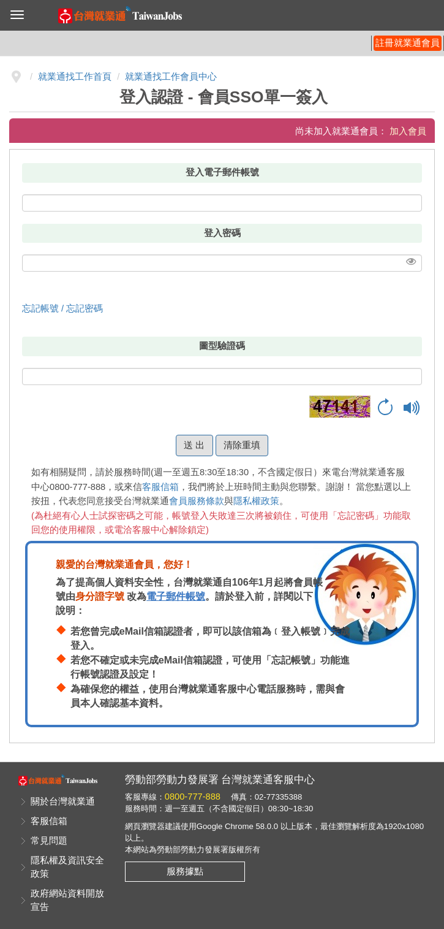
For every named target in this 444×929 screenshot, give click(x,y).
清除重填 (242, 445)
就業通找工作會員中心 (171, 77)
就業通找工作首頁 (74, 77)
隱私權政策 (256, 501)
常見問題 (49, 841)
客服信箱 (160, 487)
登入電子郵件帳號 (222, 172)
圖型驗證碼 (222, 346)
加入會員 (407, 131)
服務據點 (185, 871)
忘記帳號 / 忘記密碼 (62, 308)
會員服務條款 (196, 501)
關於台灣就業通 (63, 801)
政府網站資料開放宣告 (67, 900)
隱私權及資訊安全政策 (67, 867)
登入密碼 (222, 233)
